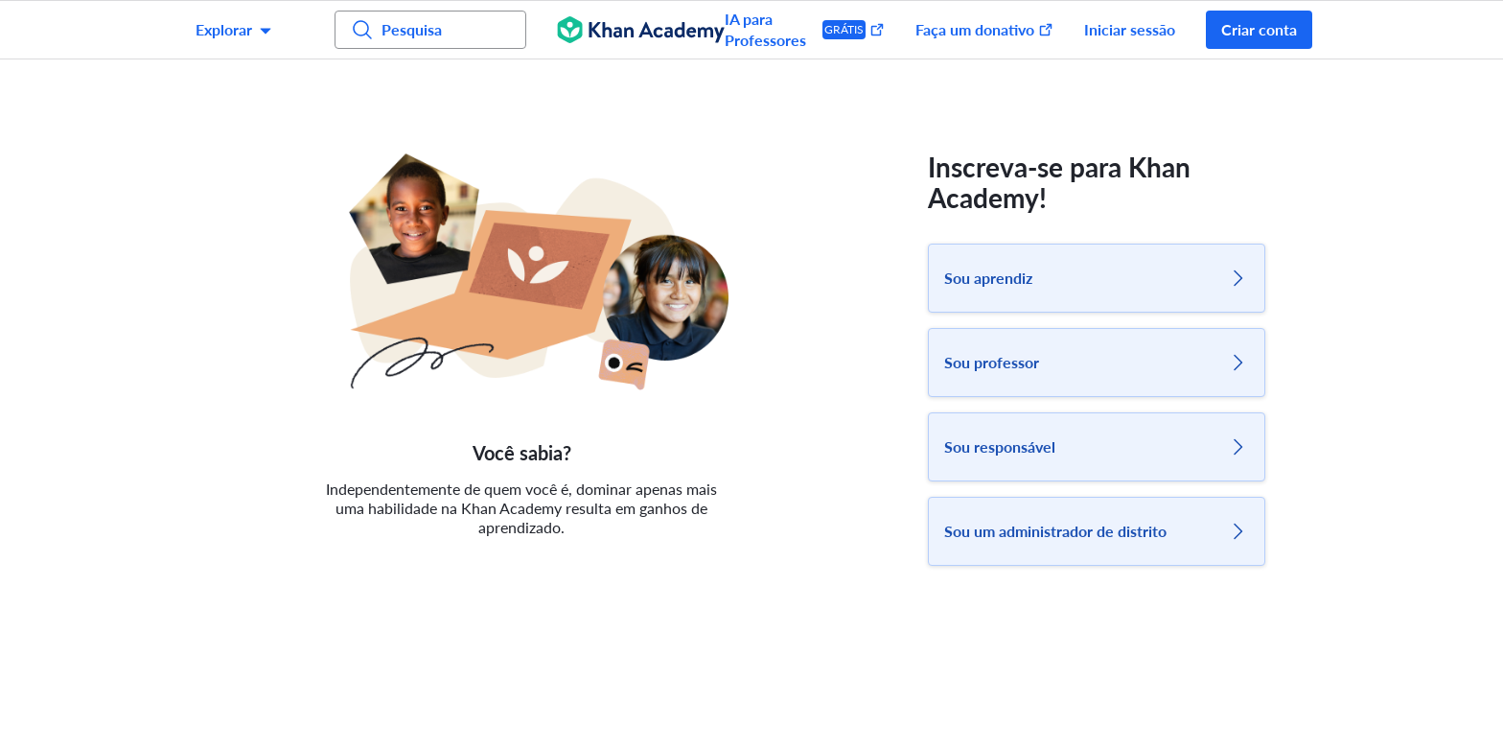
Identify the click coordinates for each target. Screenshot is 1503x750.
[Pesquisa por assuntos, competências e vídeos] (430, 30)
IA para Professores (805, 29)
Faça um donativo (984, 29)
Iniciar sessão (1129, 29)
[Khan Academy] (641, 30)
